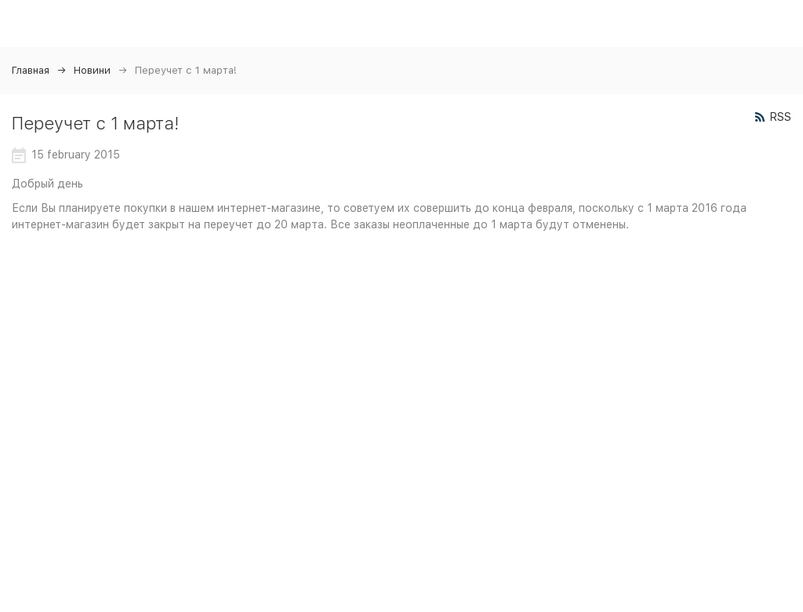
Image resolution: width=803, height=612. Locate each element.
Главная (30, 70)
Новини (92, 70)
